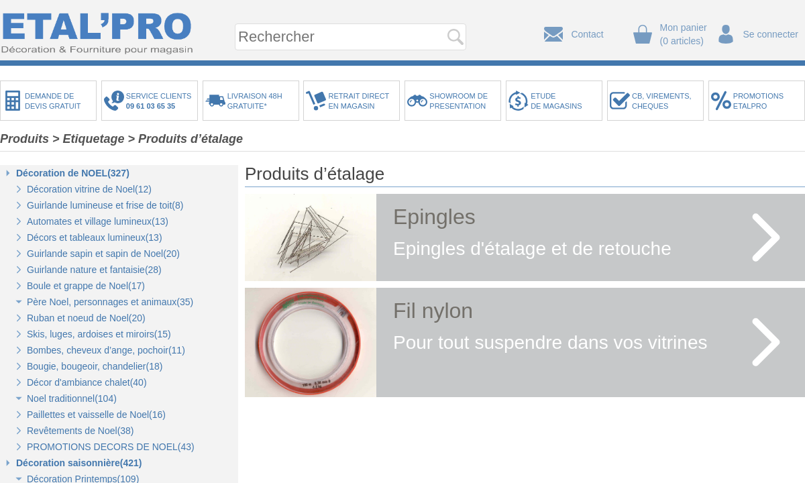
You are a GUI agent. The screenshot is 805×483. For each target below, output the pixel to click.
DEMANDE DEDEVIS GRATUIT (53, 101)
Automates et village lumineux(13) (97, 221)
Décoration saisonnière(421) (79, 463)
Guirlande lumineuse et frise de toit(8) (105, 205)
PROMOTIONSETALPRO (758, 101)
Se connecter (771, 34)
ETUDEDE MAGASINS (556, 101)
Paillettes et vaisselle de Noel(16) (96, 414)
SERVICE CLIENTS (161, 101)
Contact (587, 34)
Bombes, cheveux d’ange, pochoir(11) (106, 350)
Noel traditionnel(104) (72, 398)
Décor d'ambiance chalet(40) (87, 382)
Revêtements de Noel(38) (80, 430)
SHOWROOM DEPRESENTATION (458, 101)
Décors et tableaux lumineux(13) (94, 237)
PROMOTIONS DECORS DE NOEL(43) (111, 446)
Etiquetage (94, 139)
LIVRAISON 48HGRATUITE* (254, 101)
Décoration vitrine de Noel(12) (89, 189)
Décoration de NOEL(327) (72, 173)
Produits (24, 139)
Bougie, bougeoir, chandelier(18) (94, 366)
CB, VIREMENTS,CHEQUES (662, 101)
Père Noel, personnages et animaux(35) (110, 302)
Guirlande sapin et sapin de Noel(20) (103, 253)
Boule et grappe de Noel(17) (86, 285)
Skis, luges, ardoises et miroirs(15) (99, 334)
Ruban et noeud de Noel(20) (86, 318)
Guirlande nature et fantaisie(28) (94, 269)
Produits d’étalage (190, 139)
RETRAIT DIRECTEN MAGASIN (358, 101)
